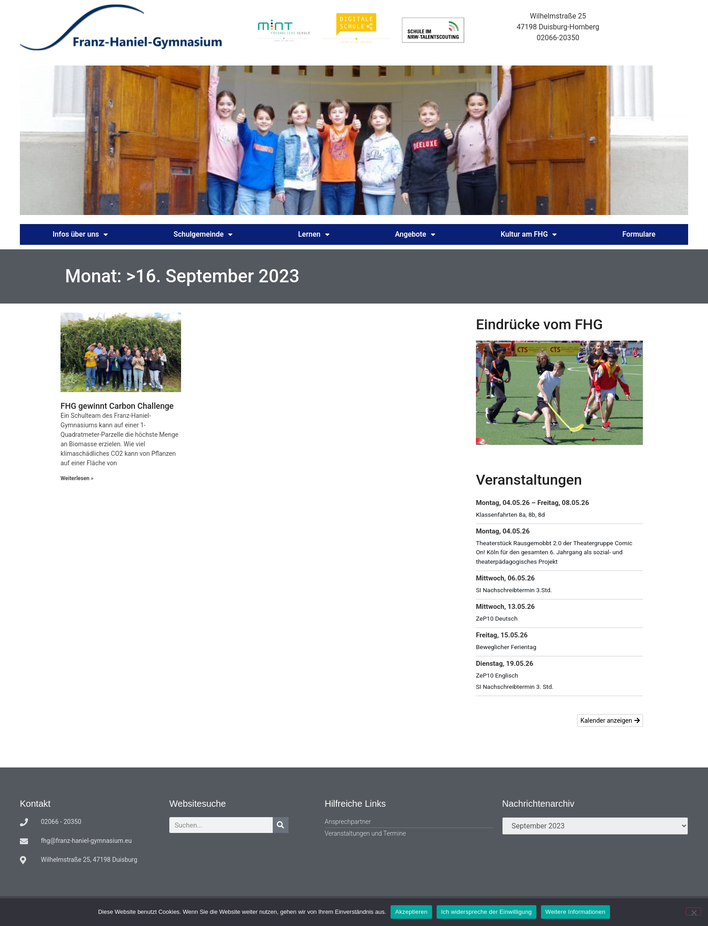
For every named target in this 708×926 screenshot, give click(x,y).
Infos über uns (80, 234)
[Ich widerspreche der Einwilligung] (693, 911)
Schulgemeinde (203, 234)
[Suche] (281, 825)
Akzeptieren (411, 911)
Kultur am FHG (529, 234)
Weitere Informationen (575, 911)
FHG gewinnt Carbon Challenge (117, 406)
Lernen (314, 234)
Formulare (638, 234)
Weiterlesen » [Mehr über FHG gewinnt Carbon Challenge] (77, 478)
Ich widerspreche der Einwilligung (486, 911)
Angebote (415, 234)
